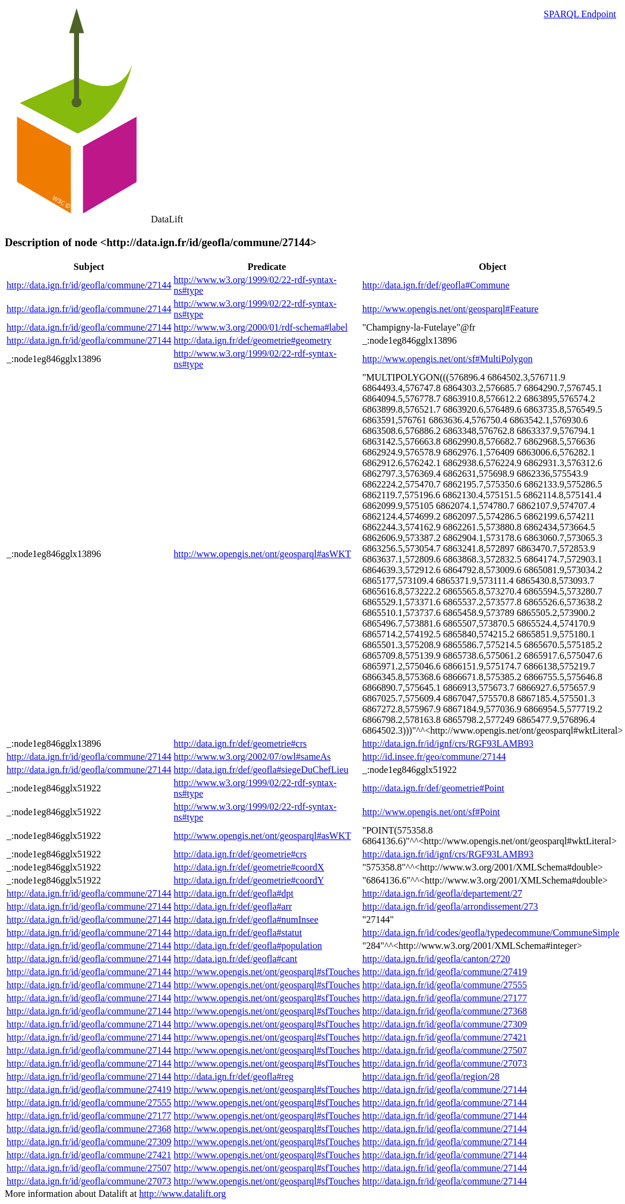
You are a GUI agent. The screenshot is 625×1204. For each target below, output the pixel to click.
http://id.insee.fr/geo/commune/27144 (434, 757)
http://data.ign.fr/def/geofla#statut (237, 933)
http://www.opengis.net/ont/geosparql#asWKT (262, 554)
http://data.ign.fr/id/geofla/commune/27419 (444, 972)
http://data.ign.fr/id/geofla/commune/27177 (444, 998)
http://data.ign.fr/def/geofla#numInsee (245, 919)
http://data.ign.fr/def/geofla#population (247, 946)
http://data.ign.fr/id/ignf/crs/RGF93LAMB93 (448, 743)
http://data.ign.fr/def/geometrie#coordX (248, 867)
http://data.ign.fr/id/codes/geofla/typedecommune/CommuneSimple (491, 933)
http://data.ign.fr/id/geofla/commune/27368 (444, 1011)
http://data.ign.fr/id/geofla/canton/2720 (436, 959)
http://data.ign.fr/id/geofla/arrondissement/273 (450, 906)
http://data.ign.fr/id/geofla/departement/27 (442, 893)
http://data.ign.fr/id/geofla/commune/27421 (444, 1037)
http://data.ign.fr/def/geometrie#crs (240, 743)
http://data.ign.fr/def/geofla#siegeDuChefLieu (260, 770)
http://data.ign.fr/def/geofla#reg (233, 1076)
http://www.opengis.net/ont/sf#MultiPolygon (447, 359)
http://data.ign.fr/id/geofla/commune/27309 (444, 1024)
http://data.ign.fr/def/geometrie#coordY (248, 880)
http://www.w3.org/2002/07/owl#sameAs (251, 757)
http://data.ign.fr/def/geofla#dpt (233, 893)
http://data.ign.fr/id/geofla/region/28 (431, 1076)
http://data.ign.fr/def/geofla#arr (232, 906)
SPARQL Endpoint (580, 14)
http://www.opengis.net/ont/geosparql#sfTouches (266, 972)
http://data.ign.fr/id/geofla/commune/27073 (444, 1063)
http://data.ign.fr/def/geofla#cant (235, 959)
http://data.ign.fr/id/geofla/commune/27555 (444, 985)
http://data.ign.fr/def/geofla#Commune (436, 285)
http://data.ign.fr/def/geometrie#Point (433, 788)
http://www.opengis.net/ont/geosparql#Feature (450, 309)
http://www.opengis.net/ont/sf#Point (431, 812)
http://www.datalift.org (182, 1194)
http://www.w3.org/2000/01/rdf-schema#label (260, 327)
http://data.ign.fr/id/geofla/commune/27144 (89, 285)
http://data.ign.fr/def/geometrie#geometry (252, 340)
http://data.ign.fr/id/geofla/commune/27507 (444, 1050)
